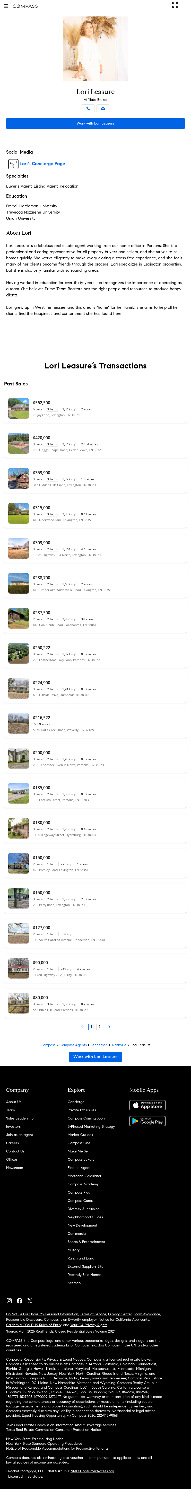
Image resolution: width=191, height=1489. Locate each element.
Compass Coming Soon (86, 1118)
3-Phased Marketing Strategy (91, 1126)
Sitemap (74, 1283)
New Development (82, 1225)
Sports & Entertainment (86, 1242)
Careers (12, 1143)
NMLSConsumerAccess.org (92, 1471)
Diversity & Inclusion (84, 1209)
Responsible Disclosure (24, 1319)
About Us (13, 1102)
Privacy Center (120, 1314)
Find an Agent (79, 1168)
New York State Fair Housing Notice (35, 1439)
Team (10, 1110)
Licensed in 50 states (25, 1476)
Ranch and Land (81, 1258)
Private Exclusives (82, 1110)
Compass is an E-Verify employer (70, 1319)
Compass (48, 1045)
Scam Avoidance (147, 1314)
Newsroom (14, 1168)
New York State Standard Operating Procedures (44, 1443)
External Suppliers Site (85, 1266)
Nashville (119, 1045)
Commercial (77, 1233)
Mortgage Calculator (84, 1176)
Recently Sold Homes (84, 1275)
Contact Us (15, 1151)
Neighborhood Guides (85, 1217)
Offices (12, 1159)
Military (74, 1250)
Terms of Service (93, 1314)
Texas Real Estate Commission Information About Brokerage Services (61, 1425)
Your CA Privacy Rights (88, 1325)
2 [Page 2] (100, 1027)
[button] (6, 6)
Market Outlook (80, 1135)
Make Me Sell (78, 1151)
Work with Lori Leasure (95, 123)
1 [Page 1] (91, 1027)
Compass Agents (73, 1045)
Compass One (79, 1143)
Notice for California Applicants (124, 1319)
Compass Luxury (81, 1159)
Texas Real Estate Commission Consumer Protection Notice (53, 1430)
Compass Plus (79, 1192)
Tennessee (99, 1045)
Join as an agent (19, 1135)
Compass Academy (83, 1184)
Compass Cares (80, 1201)
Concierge (76, 1102)
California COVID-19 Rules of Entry (33, 1325)
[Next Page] (109, 1027)
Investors (13, 1126)
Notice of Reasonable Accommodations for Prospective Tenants (57, 1448)
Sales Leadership (19, 1118)
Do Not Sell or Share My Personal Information (42, 1314)
